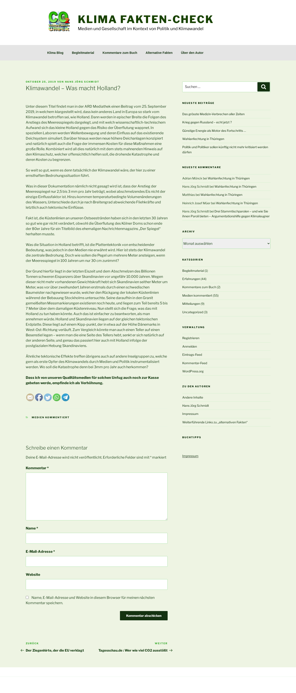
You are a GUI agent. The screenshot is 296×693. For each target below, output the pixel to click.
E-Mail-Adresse (40, 551)
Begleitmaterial (83, 53)
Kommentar (37, 468)
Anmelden (189, 346)
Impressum (190, 414)
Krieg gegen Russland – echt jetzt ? (207, 122)
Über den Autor (192, 53)
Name (32, 528)
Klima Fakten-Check (146, 19)
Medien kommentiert (51, 417)
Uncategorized (192, 312)
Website (33, 574)
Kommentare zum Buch (120, 53)
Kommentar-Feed (194, 363)
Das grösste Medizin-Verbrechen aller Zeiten (213, 114)
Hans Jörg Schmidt (82, 81)
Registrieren (190, 338)
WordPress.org (193, 371)
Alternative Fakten (159, 53)
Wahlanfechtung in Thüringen (203, 139)
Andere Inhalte (192, 397)
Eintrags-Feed (192, 354)
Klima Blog (55, 53)
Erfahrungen (191, 279)
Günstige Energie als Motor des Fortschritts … (214, 130)
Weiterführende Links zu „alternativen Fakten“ (215, 422)
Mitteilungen (191, 304)
